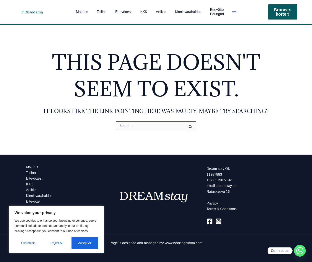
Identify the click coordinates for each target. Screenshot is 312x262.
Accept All (84, 243)
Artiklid (161, 12)
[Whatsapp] (300, 251)
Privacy (212, 203)
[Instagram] (218, 221)
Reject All (56, 243)
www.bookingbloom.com (183, 243)
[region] (56, 229)
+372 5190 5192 (219, 180)
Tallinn (102, 12)
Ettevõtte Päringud (217, 12)
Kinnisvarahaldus (188, 12)
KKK (143, 12)
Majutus (82, 12)
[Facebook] (209, 221)
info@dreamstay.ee (221, 186)
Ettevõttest (123, 12)
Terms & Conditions (221, 209)
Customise (28, 243)
